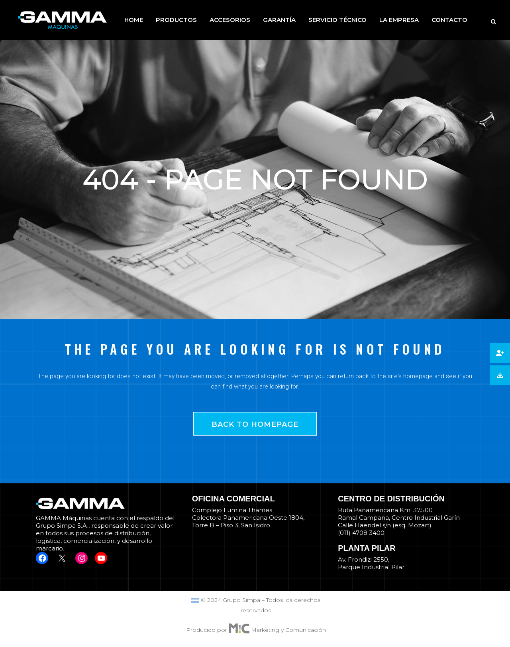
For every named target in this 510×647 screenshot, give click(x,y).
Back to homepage (255, 424)
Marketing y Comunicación (288, 629)
